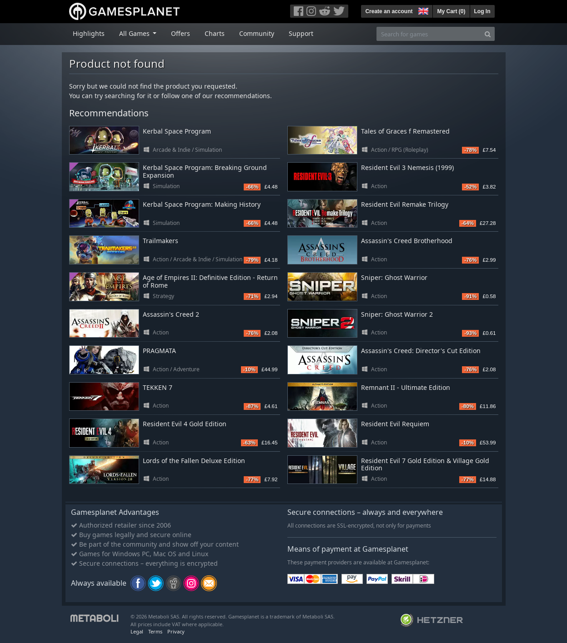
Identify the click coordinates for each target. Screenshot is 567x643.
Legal (136, 631)
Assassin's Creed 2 (171, 314)
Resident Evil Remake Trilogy (404, 204)
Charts (215, 33)
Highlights (89, 33)
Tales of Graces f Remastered (405, 131)
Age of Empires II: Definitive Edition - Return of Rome (210, 281)
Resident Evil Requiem (395, 423)
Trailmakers (160, 240)
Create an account (388, 11)
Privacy (176, 631)
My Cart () (451, 11)
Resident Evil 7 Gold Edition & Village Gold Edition (425, 464)
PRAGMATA (159, 350)
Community (256, 33)
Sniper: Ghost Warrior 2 (397, 314)
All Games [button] (135, 33)
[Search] (488, 34)
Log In (482, 11)
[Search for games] (428, 34)
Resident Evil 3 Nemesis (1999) (407, 167)
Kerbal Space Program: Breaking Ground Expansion (205, 171)
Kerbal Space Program (177, 131)
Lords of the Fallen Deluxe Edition (194, 460)
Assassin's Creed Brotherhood (406, 240)
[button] (422, 10)
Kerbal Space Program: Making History (202, 204)
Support (301, 33)
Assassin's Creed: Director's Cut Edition (421, 350)
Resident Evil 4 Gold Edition (184, 423)
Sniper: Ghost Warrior (394, 277)
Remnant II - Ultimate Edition (405, 387)
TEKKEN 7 (157, 387)
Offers (180, 33)
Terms (155, 631)
